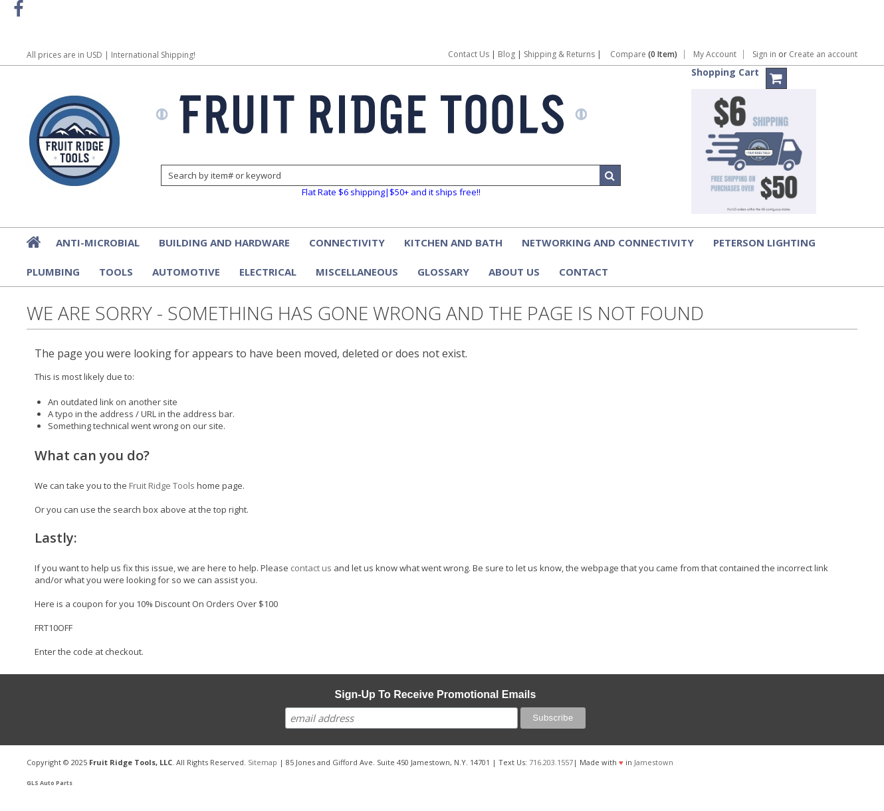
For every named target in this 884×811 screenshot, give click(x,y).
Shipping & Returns (560, 54)
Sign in (764, 54)
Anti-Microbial (98, 242)
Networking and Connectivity (608, 242)
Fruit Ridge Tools (162, 486)
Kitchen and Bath (453, 242)
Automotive (186, 271)
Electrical (267, 271)
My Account (714, 54)
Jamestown (653, 762)
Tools (116, 271)
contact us (311, 568)
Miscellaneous (357, 271)
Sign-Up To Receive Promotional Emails (435, 694)
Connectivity (347, 242)
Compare (643, 54)
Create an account (823, 54)
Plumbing (53, 271)
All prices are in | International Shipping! (111, 54)
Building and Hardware (224, 242)
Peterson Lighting (764, 242)
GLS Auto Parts (49, 783)
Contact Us (468, 54)
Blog (506, 54)
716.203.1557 (551, 762)
